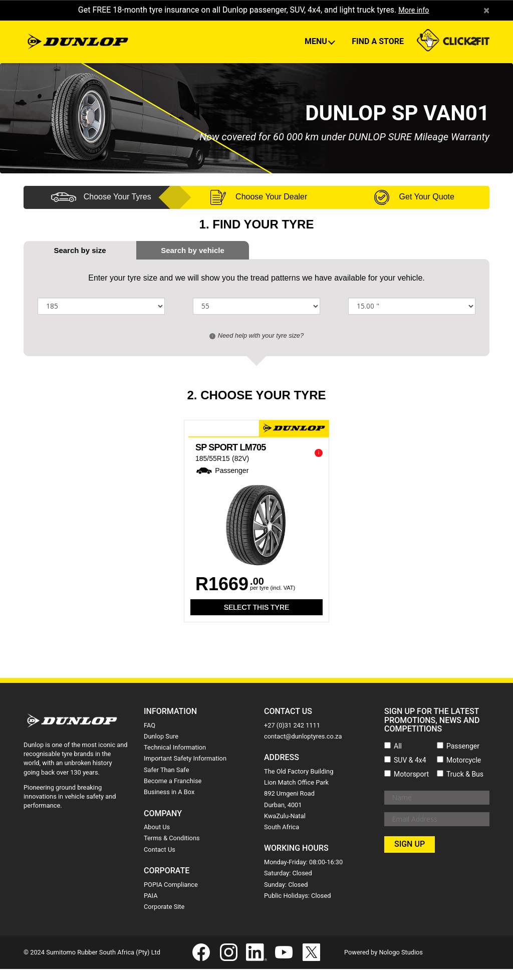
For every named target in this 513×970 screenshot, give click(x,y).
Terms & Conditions (172, 839)
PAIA (151, 896)
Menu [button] (317, 42)
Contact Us (159, 850)
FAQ (149, 726)
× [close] (486, 11)
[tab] (192, 250)
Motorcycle (463, 761)
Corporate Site (164, 907)
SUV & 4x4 (410, 761)
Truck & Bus (464, 775)
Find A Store (378, 42)
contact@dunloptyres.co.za (303, 737)
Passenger (462, 747)
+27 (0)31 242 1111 (292, 726)
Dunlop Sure (161, 737)
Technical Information (175, 748)
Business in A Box (169, 792)
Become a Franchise (172, 781)
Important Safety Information (185, 759)
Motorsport (411, 775)
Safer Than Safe (166, 770)
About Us (157, 827)
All (398, 747)
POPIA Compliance (171, 885)
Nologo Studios (401, 952)
